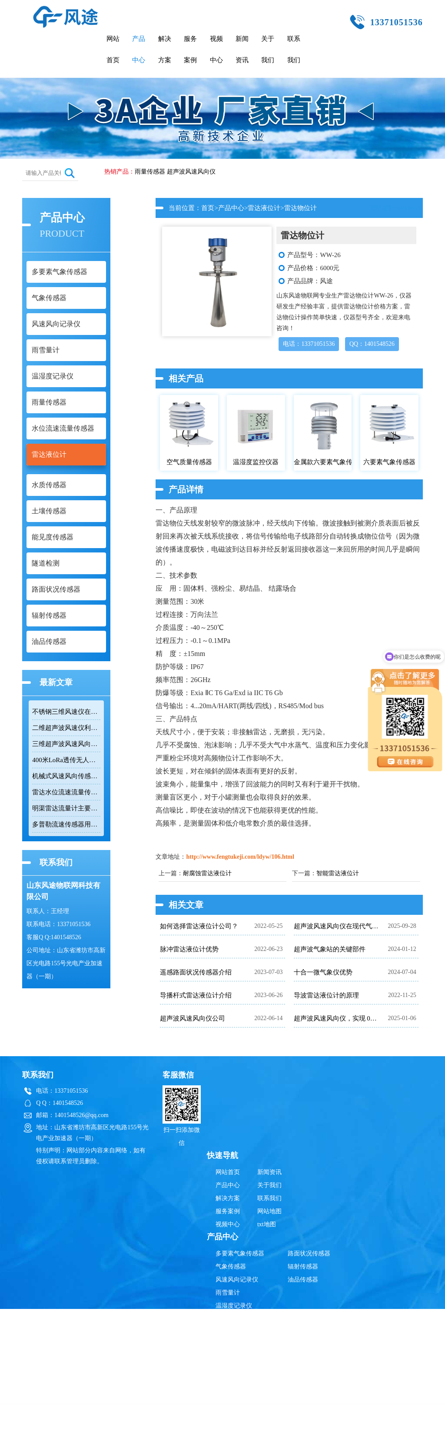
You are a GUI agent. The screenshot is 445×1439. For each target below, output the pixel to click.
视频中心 (216, 49)
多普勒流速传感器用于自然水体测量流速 (66, 824)
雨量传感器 (150, 171)
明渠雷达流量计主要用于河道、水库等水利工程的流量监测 (66, 808)
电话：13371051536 (309, 344)
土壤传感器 (231, 1371)
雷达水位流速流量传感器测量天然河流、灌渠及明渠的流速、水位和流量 (66, 792)
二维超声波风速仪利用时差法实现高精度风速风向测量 (66, 727)
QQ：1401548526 (372, 344)
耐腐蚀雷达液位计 (207, 873)
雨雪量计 (228, 1292)
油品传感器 (303, 1279)
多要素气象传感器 (240, 1253)
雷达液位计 (264, 207)
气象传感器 (231, 1266)
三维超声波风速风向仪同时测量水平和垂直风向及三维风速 (66, 743)
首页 (207, 207)
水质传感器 (231, 1358)
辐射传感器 (303, 1266)
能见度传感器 (234, 1384)
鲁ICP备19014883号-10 (359, 1428)
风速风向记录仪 (237, 1279)
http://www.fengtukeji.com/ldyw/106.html (240, 856)
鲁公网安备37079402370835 (265, 1428)
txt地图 (266, 1224)
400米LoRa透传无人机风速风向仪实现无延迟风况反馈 (66, 759)
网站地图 (269, 1211)
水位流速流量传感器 (243, 1332)
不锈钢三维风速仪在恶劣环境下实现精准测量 (66, 711)
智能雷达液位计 (337, 873)
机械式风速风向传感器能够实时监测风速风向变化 (66, 776)
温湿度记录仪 (234, 1305)
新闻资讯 (242, 49)
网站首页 (113, 49)
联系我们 (293, 49)
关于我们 (267, 49)
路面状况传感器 (309, 1253)
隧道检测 (228, 1397)
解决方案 (164, 49)
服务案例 (190, 49)
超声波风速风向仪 (191, 171)
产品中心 (138, 49)
